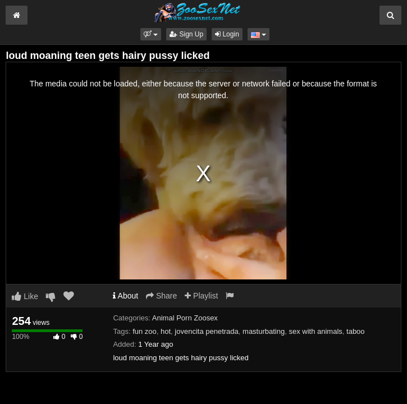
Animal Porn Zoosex (185, 318)
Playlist (201, 295)
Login (227, 34)
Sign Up (186, 34)
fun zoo (144, 331)
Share (161, 295)
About (125, 295)
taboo (355, 331)
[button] (150, 34)
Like (25, 296)
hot (166, 331)
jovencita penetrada (206, 331)
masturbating (264, 331)
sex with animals (315, 331)
